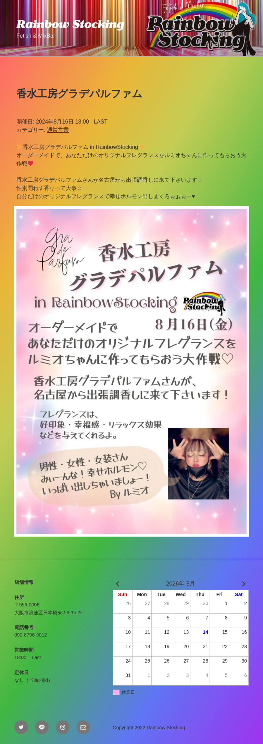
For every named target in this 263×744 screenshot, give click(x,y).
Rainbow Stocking (70, 24)
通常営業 (58, 130)
